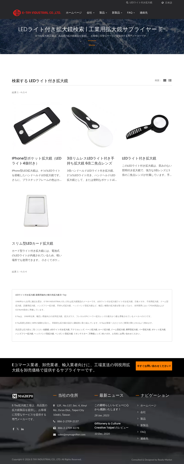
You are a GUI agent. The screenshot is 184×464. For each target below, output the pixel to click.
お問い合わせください (130, 333)
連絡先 (143, 13)
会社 (89, 13)
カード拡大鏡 (104, 329)
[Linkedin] (22, 429)
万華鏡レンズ (94, 333)
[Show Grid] (165, 80)
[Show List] (170, 80)
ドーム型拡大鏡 (118, 329)
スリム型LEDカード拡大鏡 (32, 243)
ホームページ (73, 13)
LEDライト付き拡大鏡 (139, 158)
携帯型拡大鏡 (132, 329)
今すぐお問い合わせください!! (154, 365)
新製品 (116, 13)
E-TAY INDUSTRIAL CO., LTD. (46, 459)
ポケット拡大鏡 (159, 329)
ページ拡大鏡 (91, 329)
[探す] (127, 2)
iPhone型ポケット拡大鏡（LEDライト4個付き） (36, 161)
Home (92, 45)
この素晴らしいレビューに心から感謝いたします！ (111, 407)
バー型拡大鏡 (145, 329)
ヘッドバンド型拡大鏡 (44, 333)
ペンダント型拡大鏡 (64, 333)
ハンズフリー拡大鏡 (24, 333)
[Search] (144, 2)
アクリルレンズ (77, 329)
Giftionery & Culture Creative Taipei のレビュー (111, 426)
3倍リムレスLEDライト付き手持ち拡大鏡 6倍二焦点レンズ (90, 161)
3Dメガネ (105, 333)
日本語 (168, 2)
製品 (102, 13)
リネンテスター (81, 333)
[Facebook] (13, 429)
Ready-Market (165, 459)
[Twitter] (18, 429)
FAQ (130, 13)
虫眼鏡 (46, 329)
